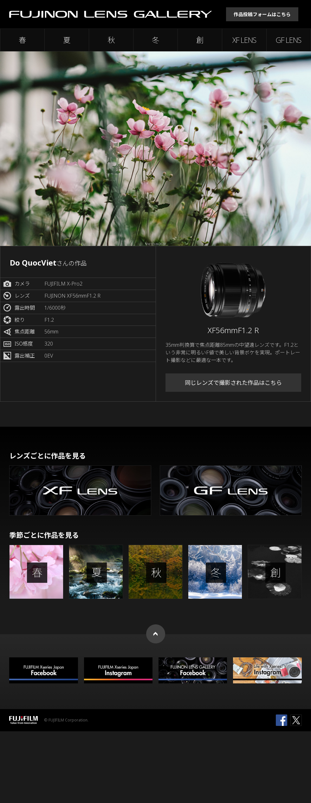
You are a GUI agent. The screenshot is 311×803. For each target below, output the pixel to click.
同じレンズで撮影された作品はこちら (233, 382)
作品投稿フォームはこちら (262, 14)
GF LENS (288, 40)
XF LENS (244, 40)
